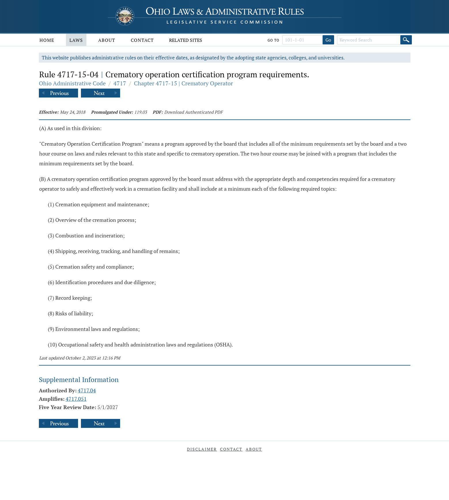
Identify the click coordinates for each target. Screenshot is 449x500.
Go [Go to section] (328, 40)
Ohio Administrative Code (72, 83)
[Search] (406, 39)
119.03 (140, 112)
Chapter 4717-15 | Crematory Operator (183, 83)
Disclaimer (202, 449)
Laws (76, 40)
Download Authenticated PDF (193, 112)
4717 (119, 83)
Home (46, 40)
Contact (142, 40)
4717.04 (87, 390)
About (106, 40)
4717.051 (76, 398)
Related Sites (185, 40)
